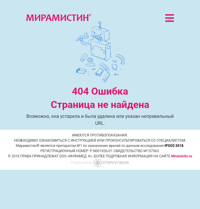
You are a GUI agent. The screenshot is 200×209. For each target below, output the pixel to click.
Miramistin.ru (181, 156)
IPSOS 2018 (174, 146)
